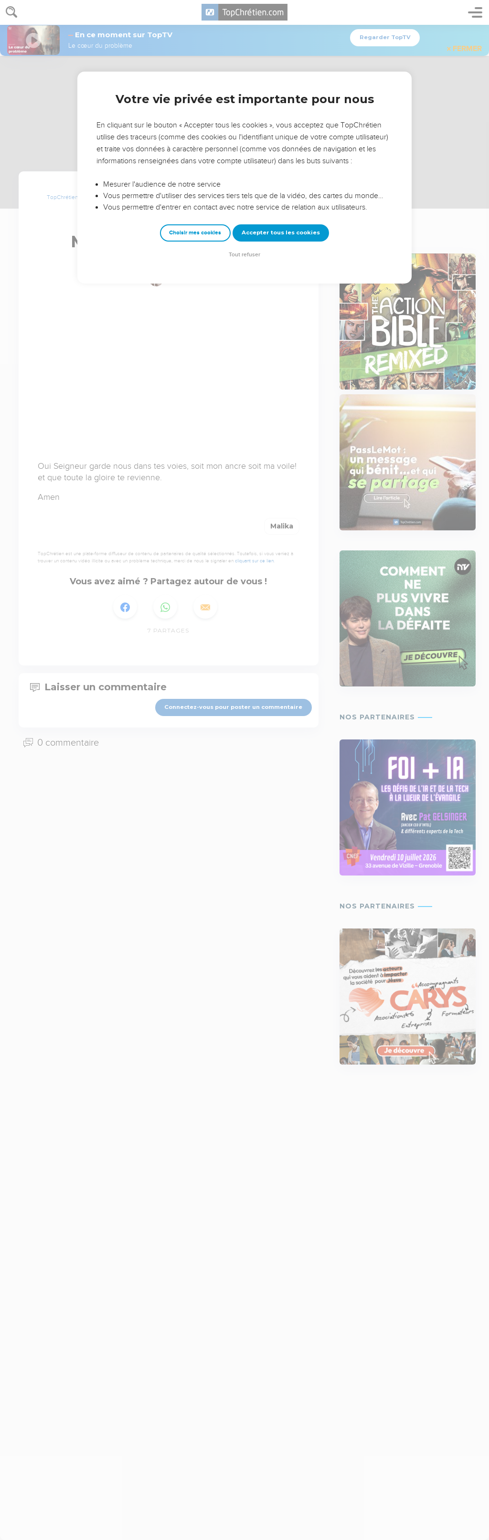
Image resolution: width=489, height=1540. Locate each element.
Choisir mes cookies (195, 233)
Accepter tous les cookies (281, 232)
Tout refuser (244, 255)
